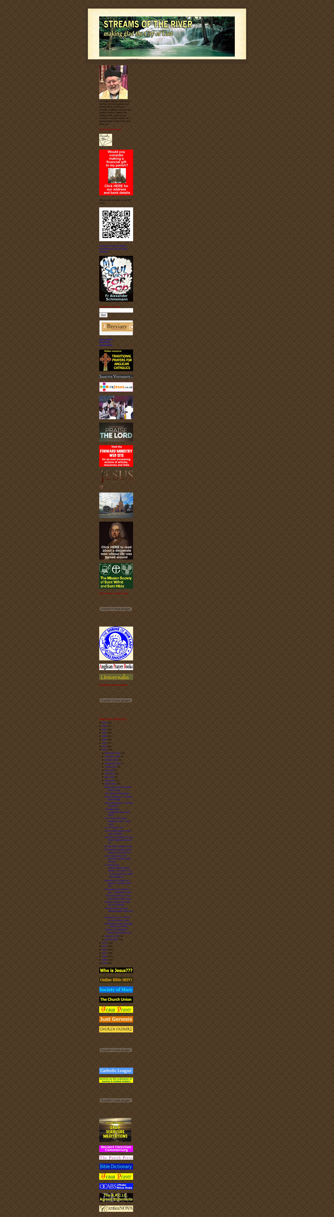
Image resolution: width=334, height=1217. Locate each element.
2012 (104, 949)
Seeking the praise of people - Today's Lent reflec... (118, 925)
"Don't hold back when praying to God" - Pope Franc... (117, 821)
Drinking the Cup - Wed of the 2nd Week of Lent (117, 918)
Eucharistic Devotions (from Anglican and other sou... (118, 851)
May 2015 (109, 777)
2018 (104, 739)
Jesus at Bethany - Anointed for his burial (118, 798)
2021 (104, 729)
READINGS (105, 342)
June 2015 (110, 773)
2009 (104, 959)
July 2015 (109, 770)
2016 (104, 746)
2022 (104, 726)
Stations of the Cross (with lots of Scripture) (117, 903)
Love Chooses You (114, 827)
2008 (104, 963)
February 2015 (112, 936)
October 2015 (111, 760)
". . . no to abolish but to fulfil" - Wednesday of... (119, 875)
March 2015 (110, 783)
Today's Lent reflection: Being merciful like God (118, 931)
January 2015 (111, 939)
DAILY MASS (106, 339)
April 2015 (110, 780)
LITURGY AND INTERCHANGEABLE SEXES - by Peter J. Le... (119, 868)
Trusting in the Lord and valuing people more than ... (119, 911)
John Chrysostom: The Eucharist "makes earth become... (118, 859)
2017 (104, 743)
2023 (104, 722)
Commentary (106, 345)
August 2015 (111, 767)
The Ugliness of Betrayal (117, 793)
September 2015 (113, 763)
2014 (104, 943)
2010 (104, 956)
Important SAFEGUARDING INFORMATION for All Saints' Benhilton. (113, 249)
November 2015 (112, 756)
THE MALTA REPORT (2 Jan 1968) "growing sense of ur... (119, 840)
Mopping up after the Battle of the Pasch (118, 788)
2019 (104, 736)
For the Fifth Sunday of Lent (118, 846)
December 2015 (112, 753)
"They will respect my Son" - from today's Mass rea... (118, 897)
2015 (104, 749)
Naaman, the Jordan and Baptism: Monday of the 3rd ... (118, 883)
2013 (104, 946)
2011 (104, 953)
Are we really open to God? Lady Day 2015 (118, 832)
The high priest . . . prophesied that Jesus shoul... (117, 812)
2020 (104, 732)
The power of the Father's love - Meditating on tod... (119, 890)
